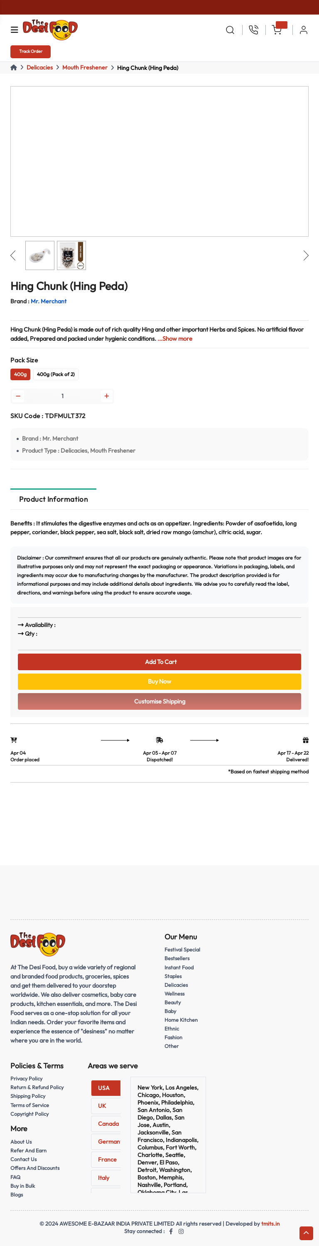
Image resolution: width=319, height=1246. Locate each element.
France (107, 1159)
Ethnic (171, 1028)
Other (171, 1046)
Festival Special (182, 949)
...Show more (174, 338)
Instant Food (179, 967)
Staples (173, 976)
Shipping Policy (27, 1095)
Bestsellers (176, 958)
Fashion (173, 1037)
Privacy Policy (26, 1078)
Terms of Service (29, 1105)
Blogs (16, 1194)
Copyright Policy (29, 1113)
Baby (170, 1011)
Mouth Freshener (85, 67)
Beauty (172, 1002)
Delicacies (40, 67)
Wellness (174, 993)
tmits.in (270, 1223)
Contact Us (23, 1159)
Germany (110, 1141)
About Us (21, 1141)
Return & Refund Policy (37, 1087)
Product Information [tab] (53, 499)
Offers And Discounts (34, 1167)
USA (104, 1088)
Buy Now (159, 681)
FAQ (15, 1177)
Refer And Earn (28, 1150)
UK (102, 1106)
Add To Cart (159, 662)
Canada (108, 1123)
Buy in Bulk (22, 1185)
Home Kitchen (181, 1019)
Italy (103, 1178)
